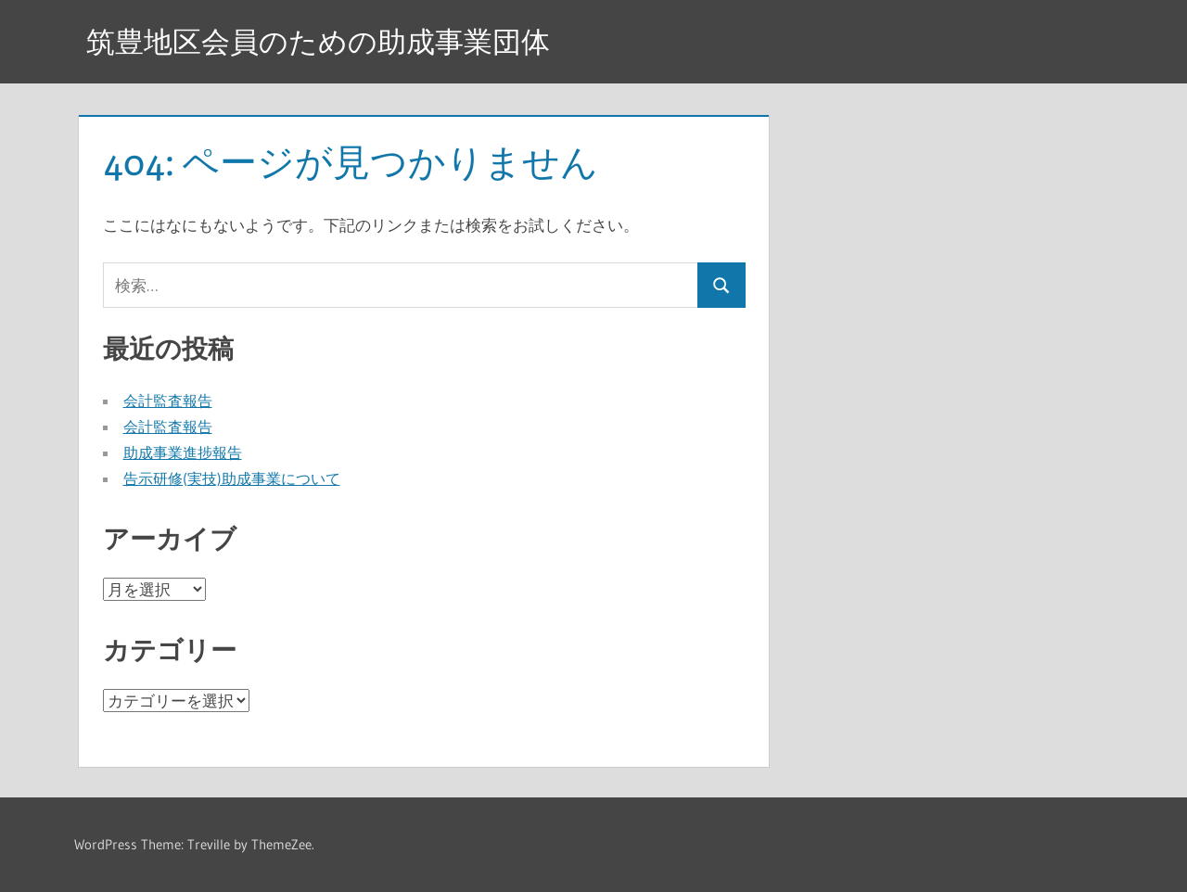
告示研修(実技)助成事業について (231, 478)
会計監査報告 (167, 400)
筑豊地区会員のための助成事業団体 (325, 41)
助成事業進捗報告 (182, 452)
